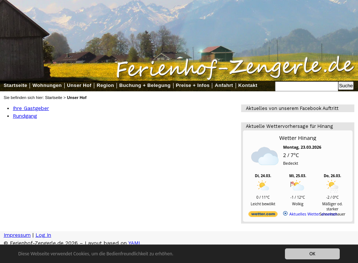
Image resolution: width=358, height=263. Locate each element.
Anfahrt (224, 85)
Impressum (17, 235)
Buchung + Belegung (145, 85)
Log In (43, 235)
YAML (135, 243)
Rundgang (25, 116)
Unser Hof (79, 85)
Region (105, 85)
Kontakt (247, 85)
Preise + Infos (192, 85)
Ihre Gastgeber (31, 108)
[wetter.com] (263, 215)
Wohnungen (47, 85)
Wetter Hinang (297, 137)
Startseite (15, 85)
